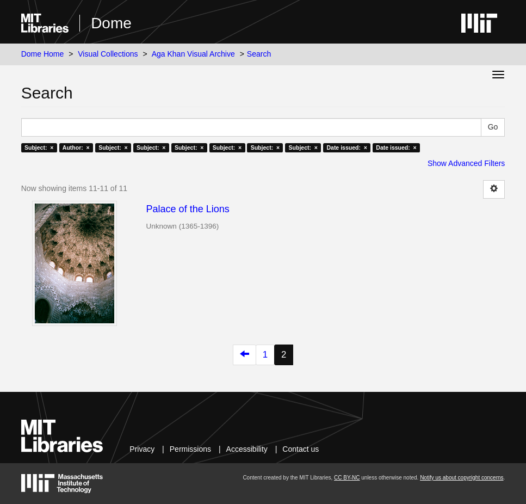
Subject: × (38, 147)
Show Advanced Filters (466, 163)
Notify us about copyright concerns (461, 478)
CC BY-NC (347, 478)
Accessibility (247, 449)
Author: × (76, 147)
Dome (111, 23)
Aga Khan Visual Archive (193, 54)
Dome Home (42, 54)
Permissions (190, 449)
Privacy (141, 449)
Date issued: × (346, 147)
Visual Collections (108, 54)
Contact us (300, 449)
